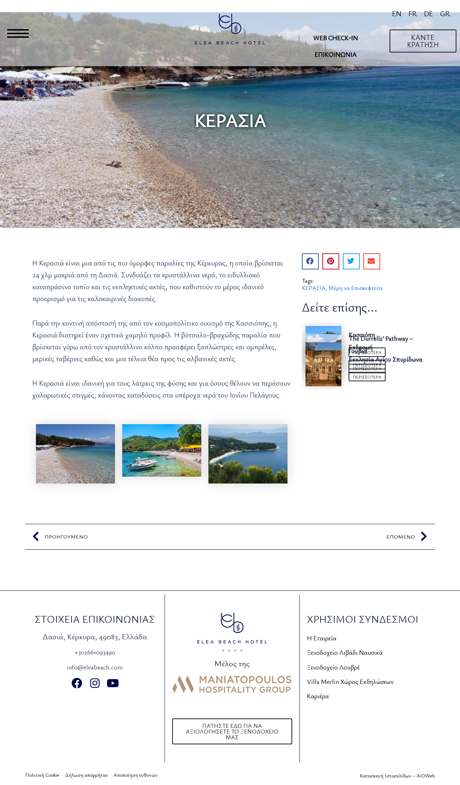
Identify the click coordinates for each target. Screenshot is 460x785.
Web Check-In (335, 37)
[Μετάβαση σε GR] (445, 13)
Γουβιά (358, 420)
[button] (310, 261)
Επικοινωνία (335, 54)
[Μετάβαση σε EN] (396, 13)
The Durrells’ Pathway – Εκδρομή (381, 377)
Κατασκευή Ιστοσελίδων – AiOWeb (397, 775)
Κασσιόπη (362, 334)
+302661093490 (95, 651)
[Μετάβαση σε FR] (412, 13)
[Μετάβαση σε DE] (428, 13)
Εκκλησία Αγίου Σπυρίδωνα (385, 463)
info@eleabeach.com (94, 666)
